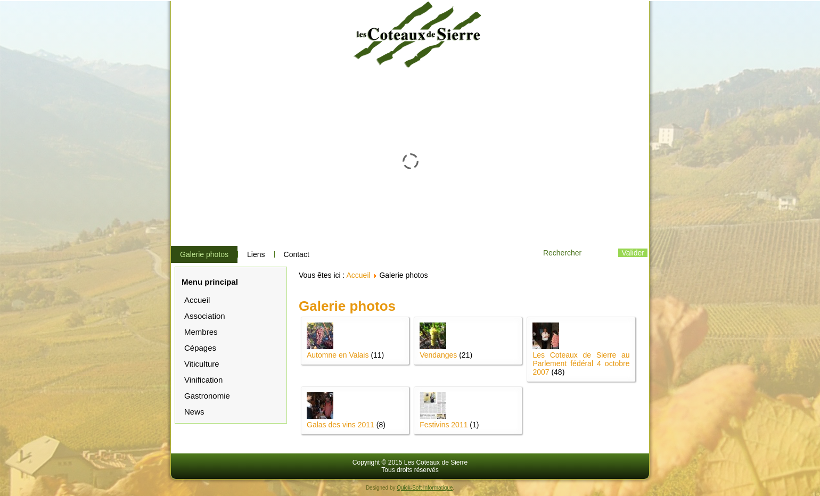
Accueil (197, 299)
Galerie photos (204, 254)
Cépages (200, 347)
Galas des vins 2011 (340, 424)
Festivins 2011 (444, 424)
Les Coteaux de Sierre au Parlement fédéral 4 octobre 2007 (580, 363)
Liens (256, 254)
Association (204, 315)
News (194, 411)
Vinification (203, 379)
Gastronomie (207, 395)
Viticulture (201, 363)
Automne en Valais (337, 355)
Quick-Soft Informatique (425, 488)
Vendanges (438, 355)
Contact (296, 254)
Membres (201, 331)
